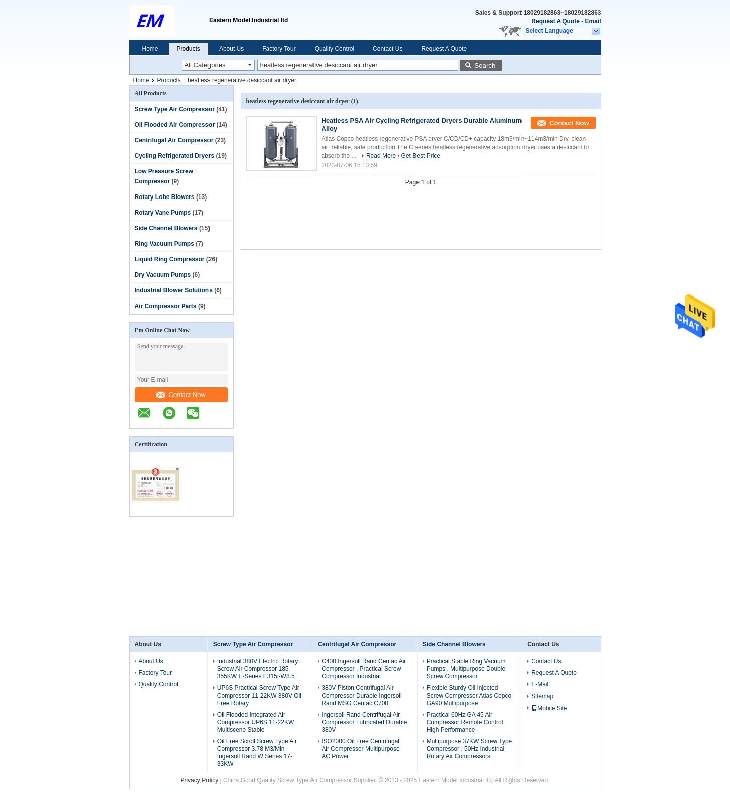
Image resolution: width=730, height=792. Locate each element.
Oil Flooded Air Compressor (175, 124)
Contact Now (180, 395)
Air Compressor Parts (166, 306)
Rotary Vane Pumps (163, 212)
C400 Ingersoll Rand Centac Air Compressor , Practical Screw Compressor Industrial (364, 669)
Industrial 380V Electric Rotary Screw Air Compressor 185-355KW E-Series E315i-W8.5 (257, 669)
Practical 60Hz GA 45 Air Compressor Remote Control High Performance (465, 722)
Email (593, 21)
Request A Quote (555, 21)
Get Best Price (420, 155)
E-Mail (539, 684)
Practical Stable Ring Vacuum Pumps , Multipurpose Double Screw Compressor (466, 669)
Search (484, 65)
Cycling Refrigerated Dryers (175, 155)
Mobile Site (549, 708)
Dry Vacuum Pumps (163, 274)
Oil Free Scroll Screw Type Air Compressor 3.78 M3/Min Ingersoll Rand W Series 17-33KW (257, 752)
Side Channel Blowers (166, 228)
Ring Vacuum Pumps (164, 243)
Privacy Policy (199, 780)
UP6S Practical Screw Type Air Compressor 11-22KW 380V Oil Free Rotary (259, 695)
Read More (381, 155)
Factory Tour (278, 48)
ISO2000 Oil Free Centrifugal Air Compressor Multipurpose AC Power (360, 749)
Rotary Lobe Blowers (165, 197)
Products (188, 48)
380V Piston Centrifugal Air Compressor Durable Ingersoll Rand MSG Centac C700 (361, 695)
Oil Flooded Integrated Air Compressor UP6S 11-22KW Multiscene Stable (255, 722)
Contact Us (387, 48)
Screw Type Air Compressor (175, 109)
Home (150, 48)
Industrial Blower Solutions (174, 290)
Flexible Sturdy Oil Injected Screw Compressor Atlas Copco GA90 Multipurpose (469, 695)
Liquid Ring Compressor (170, 259)
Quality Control (334, 48)
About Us (231, 48)
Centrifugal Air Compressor (174, 140)
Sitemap (542, 696)
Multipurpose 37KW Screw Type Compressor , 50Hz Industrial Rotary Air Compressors (469, 749)
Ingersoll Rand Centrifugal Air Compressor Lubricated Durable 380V (364, 722)
